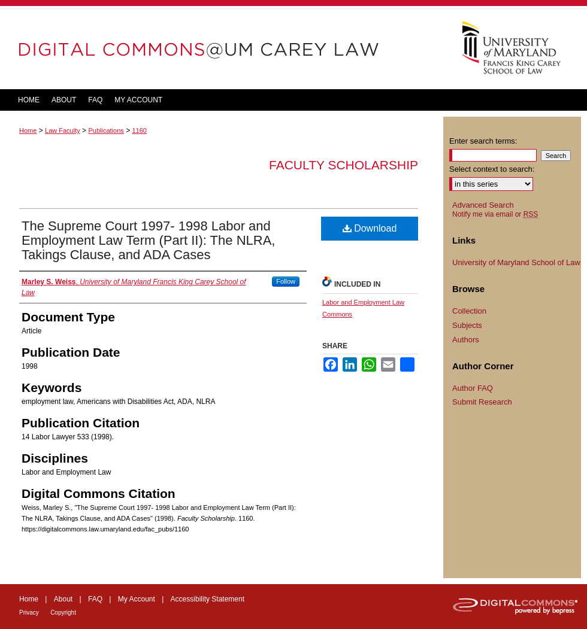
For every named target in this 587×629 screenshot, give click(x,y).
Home (28, 130)
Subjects (467, 325)
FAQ (95, 599)
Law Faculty (62, 130)
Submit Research (482, 401)
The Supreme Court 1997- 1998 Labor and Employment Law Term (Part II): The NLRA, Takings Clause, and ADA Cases (148, 240)
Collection (469, 310)
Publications (105, 130)
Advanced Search (483, 204)
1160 (139, 130)
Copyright (63, 612)
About (63, 599)
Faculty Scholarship (343, 165)
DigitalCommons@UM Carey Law (221, 47)
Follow (285, 281)
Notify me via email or (495, 214)
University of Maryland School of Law (516, 262)
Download (370, 228)
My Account (136, 599)
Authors (465, 339)
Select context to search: (491, 169)
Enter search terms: (483, 140)
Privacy (29, 612)
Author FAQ (472, 388)
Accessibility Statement (207, 599)
